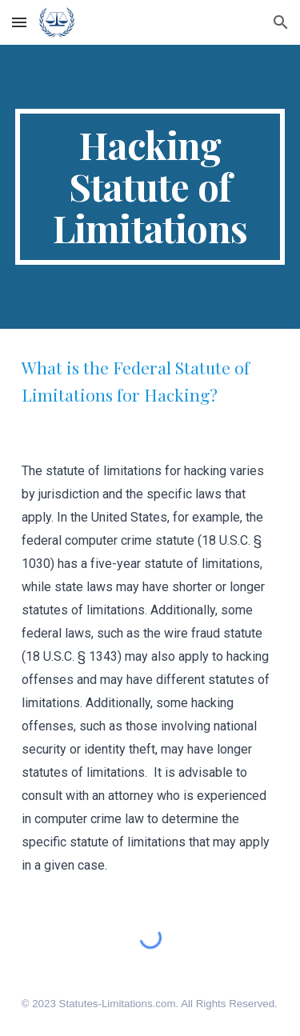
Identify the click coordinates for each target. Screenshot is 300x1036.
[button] (19, 22)
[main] (150, 187)
